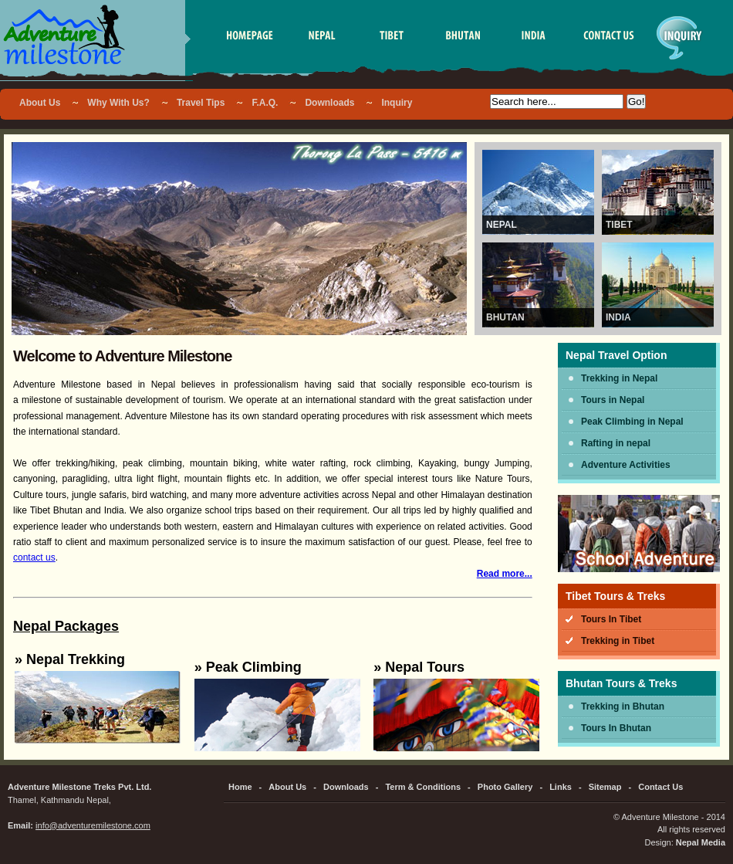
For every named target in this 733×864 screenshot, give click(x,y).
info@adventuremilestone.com (92, 825)
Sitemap (605, 786)
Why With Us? (118, 102)
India (618, 317)
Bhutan (505, 317)
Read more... (504, 573)
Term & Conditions (423, 786)
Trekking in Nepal (619, 378)
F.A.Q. (265, 102)
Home (240, 786)
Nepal (501, 224)
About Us (39, 102)
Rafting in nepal (615, 443)
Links (560, 786)
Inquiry (396, 102)
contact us (34, 557)
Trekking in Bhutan (622, 706)
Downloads (329, 102)
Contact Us (660, 786)
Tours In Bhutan (616, 728)
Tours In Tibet (611, 619)
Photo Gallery (505, 786)
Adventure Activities (626, 464)
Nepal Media (700, 842)
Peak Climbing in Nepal (632, 421)
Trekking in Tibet (617, 640)
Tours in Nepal (612, 400)
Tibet (619, 224)
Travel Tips (201, 102)
